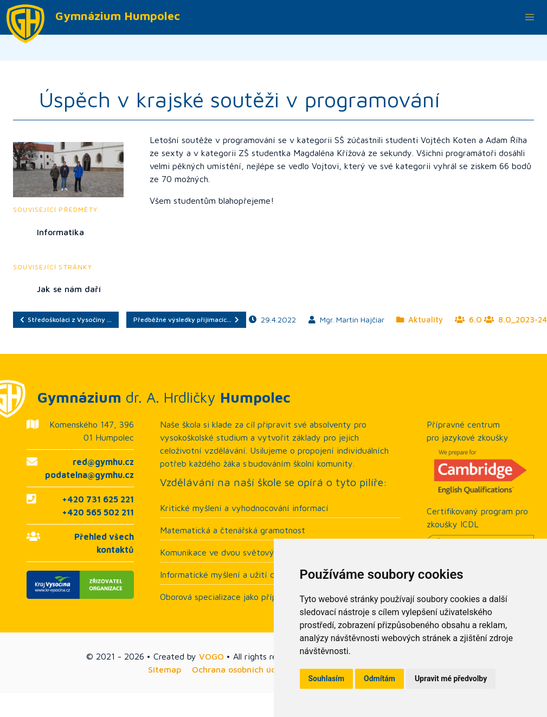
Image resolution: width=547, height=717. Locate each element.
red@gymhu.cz (103, 462)
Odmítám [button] (379, 678)
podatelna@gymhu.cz (89, 475)
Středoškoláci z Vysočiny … (66, 319)
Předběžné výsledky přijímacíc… (186, 319)
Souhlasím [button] (326, 678)
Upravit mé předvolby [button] (451, 678)
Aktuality (419, 319)
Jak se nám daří (69, 289)
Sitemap (164, 669)
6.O (468, 319)
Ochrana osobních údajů (240, 669)
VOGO (211, 656)
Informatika (60, 232)
